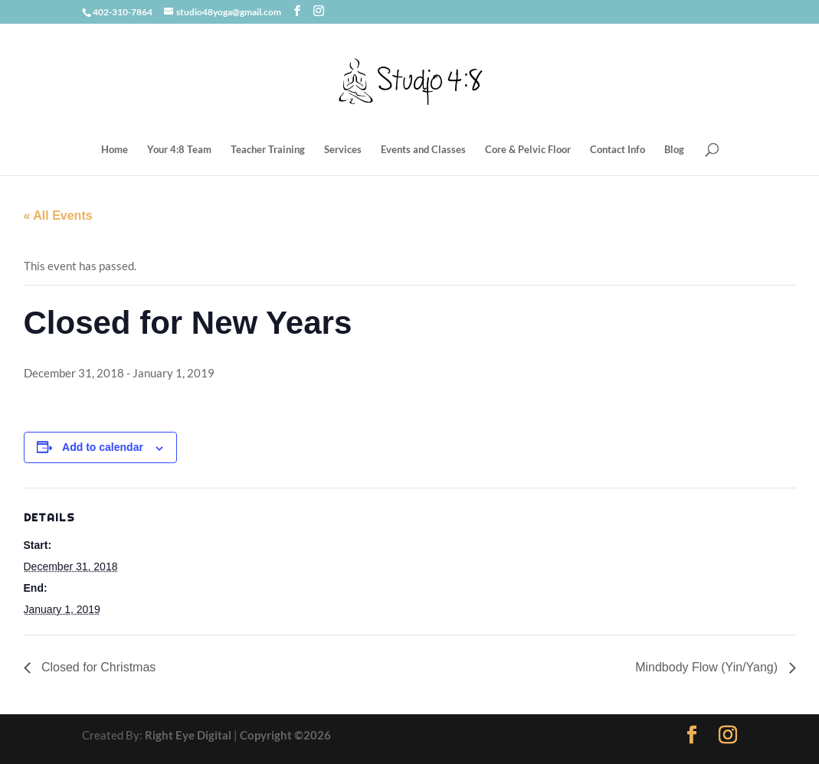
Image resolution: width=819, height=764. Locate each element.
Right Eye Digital (188, 735)
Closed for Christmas (97, 667)
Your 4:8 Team (179, 149)
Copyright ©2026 (285, 735)
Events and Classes (423, 149)
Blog (674, 149)
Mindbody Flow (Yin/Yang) (708, 667)
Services (343, 149)
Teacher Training (268, 149)
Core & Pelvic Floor (528, 149)
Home (114, 149)
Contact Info (617, 149)
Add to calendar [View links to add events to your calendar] (102, 447)
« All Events (58, 215)
